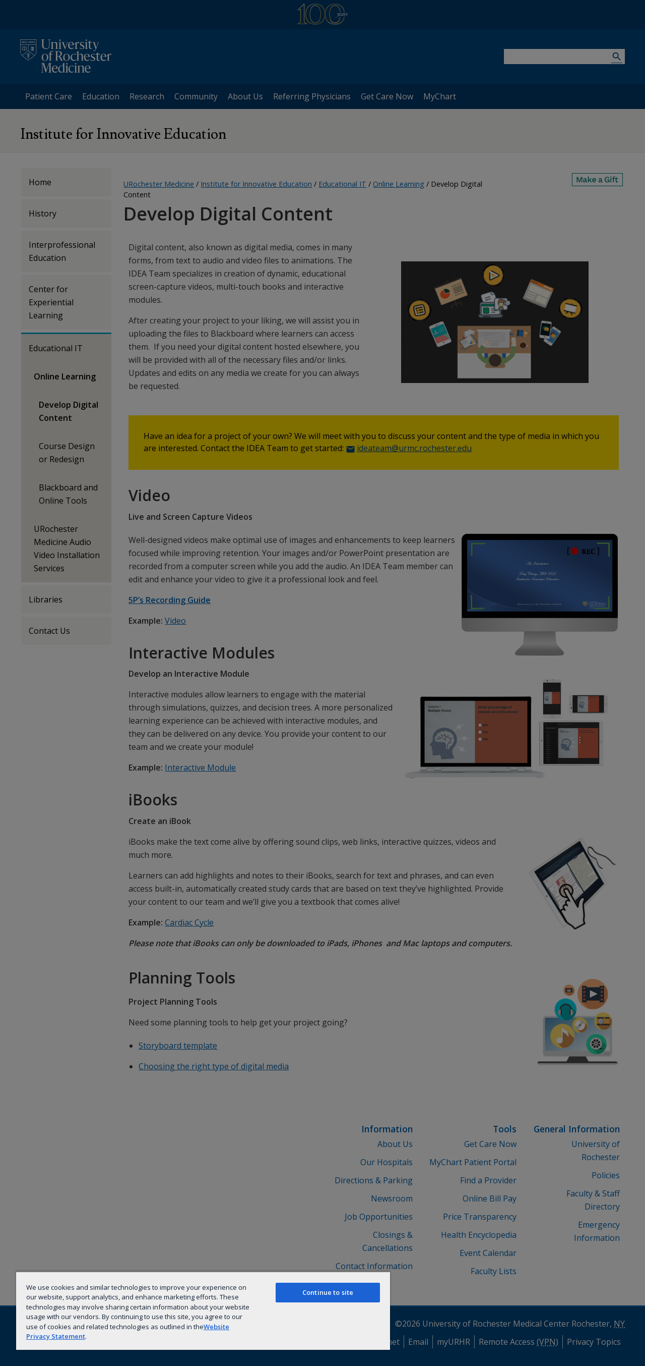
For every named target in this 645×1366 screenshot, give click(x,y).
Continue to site (327, 1292)
